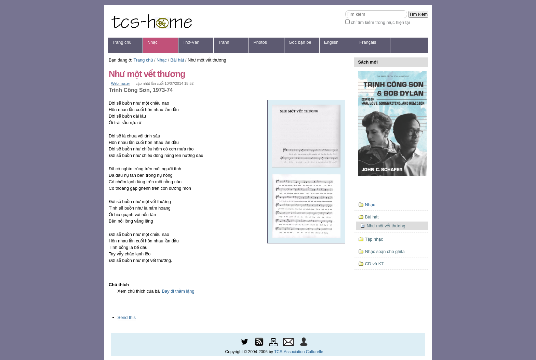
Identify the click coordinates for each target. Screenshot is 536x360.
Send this (127, 317)
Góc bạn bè (300, 42)
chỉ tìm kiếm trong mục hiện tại (380, 22)
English (331, 42)
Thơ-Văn (191, 42)
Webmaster (120, 83)
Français (367, 42)
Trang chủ (122, 42)
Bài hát (177, 60)
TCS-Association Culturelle (298, 351)
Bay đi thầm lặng (178, 291)
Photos (260, 42)
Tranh (223, 42)
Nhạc (152, 42)
